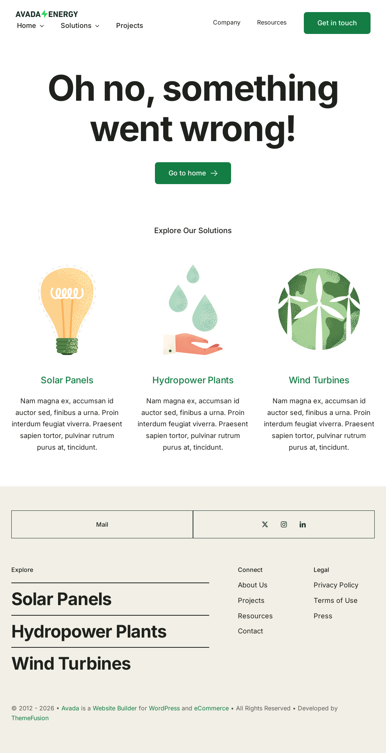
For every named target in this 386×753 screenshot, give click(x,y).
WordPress (164, 708)
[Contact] (337, 23)
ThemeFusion (30, 718)
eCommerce (211, 708)
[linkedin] (302, 524)
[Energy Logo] (46, 13)
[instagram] (283, 524)
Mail (102, 524)
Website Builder (115, 708)
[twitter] (265, 524)
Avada (70, 708)
